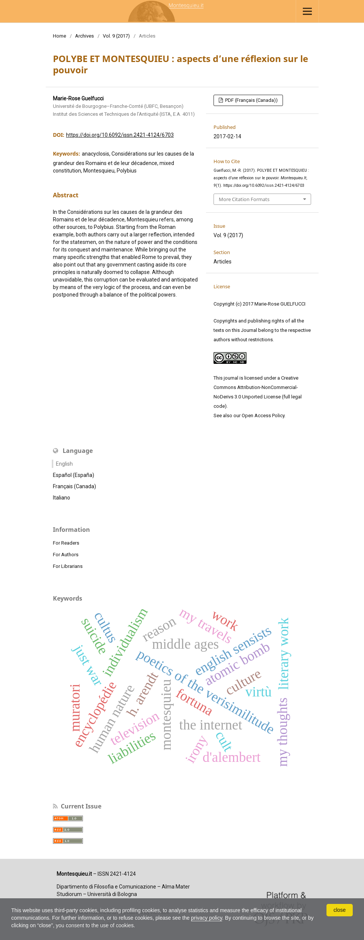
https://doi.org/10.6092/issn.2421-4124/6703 (120, 135)
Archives (84, 36)
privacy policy (207, 918)
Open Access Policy (263, 415)
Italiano (61, 498)
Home (59, 36)
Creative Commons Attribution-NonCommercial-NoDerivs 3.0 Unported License (256, 387)
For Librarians (68, 566)
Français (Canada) (74, 486)
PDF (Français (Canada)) (251, 100)
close (340, 910)
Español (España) (73, 475)
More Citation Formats (244, 199)
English (64, 464)
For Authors (65, 554)
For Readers (66, 543)
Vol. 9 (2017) (116, 36)
